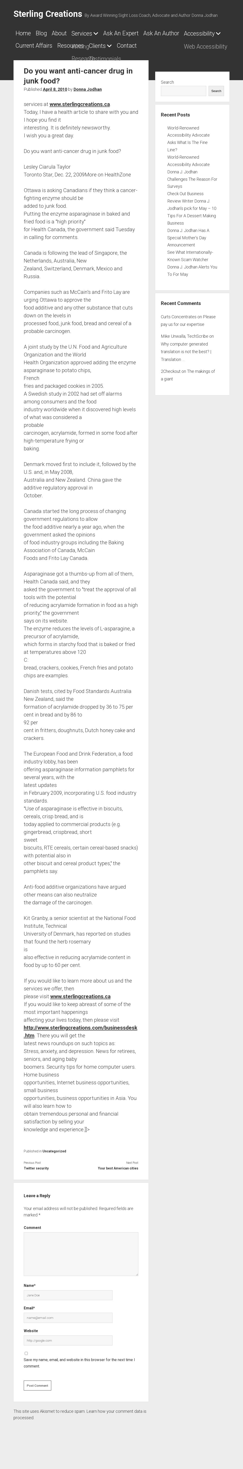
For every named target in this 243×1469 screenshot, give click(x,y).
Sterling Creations (48, 14)
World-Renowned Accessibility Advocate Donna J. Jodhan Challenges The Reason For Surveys (192, 188)
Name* (30, 1302)
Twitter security (36, 1185)
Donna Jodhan (88, 105)
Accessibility (89, 48)
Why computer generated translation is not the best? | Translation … (186, 368)
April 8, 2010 (55, 105)
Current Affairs (149, 48)
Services (105, 35)
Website (31, 1347)
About (74, 34)
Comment (32, 1244)
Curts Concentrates (178, 333)
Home (25, 34)
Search (167, 98)
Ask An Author (38, 48)
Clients (26, 62)
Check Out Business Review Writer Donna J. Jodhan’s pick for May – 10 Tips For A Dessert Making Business (191, 225)
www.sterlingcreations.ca (80, 121)
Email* (29, 1325)
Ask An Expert (156, 34)
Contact (66, 62)
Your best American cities (118, 1185)
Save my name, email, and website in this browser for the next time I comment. (79, 1379)
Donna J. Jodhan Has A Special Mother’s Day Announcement (188, 254)
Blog (49, 34)
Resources (198, 48)
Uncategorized (54, 1168)
